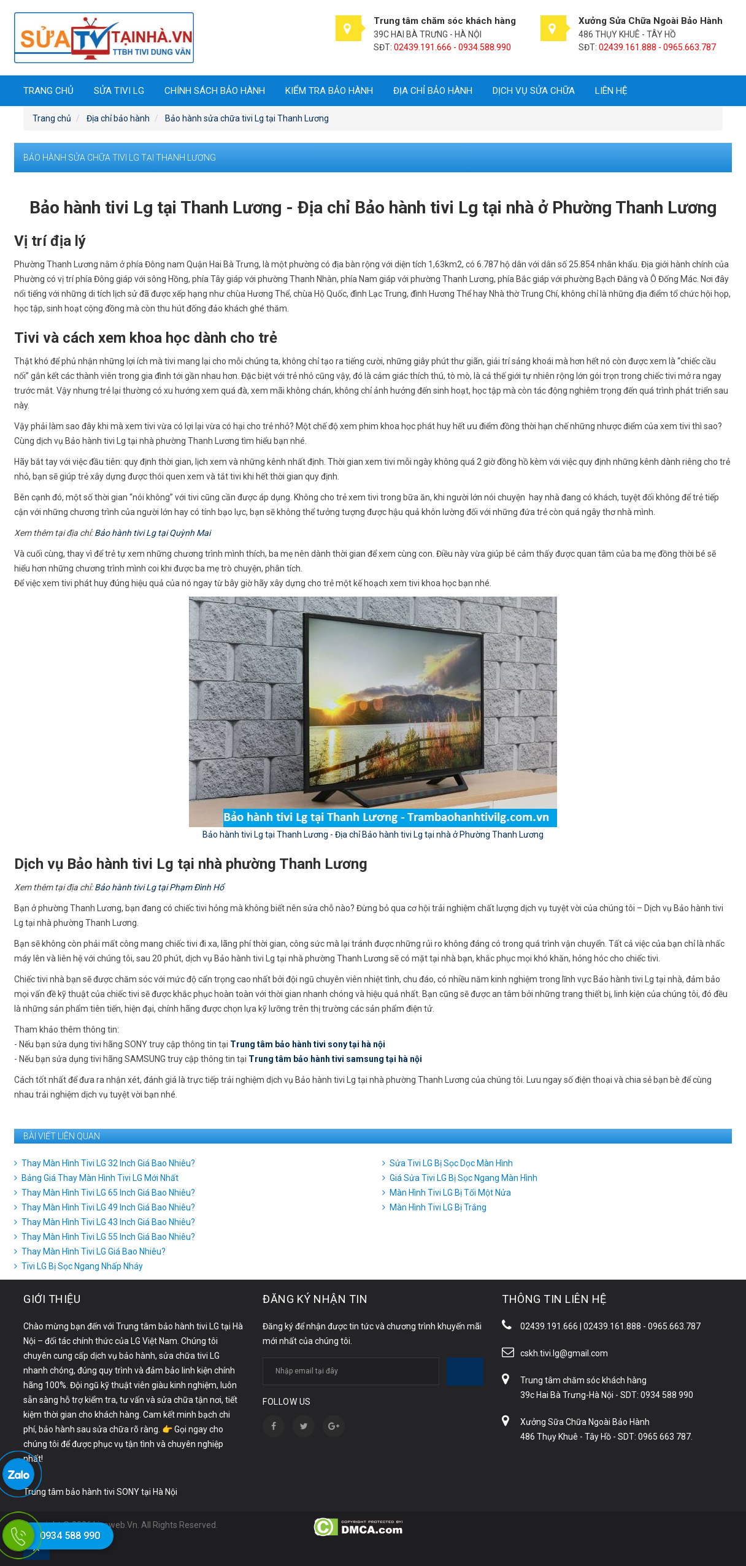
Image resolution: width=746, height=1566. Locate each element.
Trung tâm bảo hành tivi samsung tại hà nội (335, 1059)
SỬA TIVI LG (119, 90)
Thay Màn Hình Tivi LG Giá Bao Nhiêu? (93, 1251)
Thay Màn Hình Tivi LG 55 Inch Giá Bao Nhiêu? (108, 1237)
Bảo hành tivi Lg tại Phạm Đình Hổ (159, 887)
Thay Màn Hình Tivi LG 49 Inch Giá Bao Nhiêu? (108, 1207)
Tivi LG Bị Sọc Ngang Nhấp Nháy (82, 1266)
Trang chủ (48, 90)
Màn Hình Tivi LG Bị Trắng (438, 1207)
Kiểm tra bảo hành (329, 90)
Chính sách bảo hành (214, 90)
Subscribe (465, 1372)
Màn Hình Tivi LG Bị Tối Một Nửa (450, 1192)
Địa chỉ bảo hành (432, 90)
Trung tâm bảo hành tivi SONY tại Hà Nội (100, 1492)
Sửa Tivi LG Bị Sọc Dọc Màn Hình (451, 1163)
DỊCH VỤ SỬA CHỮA (534, 90)
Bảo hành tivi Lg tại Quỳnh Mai (152, 533)
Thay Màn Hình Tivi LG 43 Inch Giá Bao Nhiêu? (108, 1222)
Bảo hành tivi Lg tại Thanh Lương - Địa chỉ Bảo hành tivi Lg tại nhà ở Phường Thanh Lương (373, 834)
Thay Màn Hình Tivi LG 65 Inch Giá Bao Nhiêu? (108, 1192)
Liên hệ (611, 90)
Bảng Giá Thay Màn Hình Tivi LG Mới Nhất (100, 1178)
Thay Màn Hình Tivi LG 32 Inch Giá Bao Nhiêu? (108, 1163)
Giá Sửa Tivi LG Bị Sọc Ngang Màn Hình (463, 1178)
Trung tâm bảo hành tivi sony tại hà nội (307, 1044)
